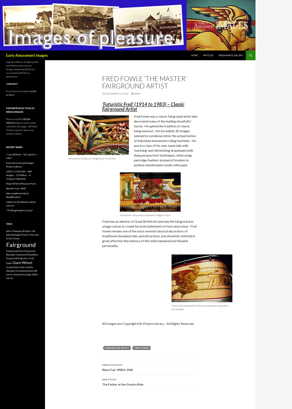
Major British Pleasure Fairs (21, 183)
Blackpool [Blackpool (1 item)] (15, 234)
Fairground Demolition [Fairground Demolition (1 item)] (26, 254)
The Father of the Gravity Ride (150, 381)
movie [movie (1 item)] (30, 270)
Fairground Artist (117, 348)
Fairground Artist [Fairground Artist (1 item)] (15, 251)
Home (194, 55)
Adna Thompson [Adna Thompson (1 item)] (14, 231)
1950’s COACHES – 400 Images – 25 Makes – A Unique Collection (19, 175)
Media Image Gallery (231, 55)
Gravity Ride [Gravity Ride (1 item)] (12, 267)
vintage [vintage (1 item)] (28, 274)
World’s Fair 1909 (16, 188)
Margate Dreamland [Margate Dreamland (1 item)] (16, 270)
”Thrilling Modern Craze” (19, 210)
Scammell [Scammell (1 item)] (19, 274)
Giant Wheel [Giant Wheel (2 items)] (22, 263)
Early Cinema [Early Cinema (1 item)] (12, 238)
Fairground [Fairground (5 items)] (21, 244)
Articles (208, 55)
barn (137, 93)
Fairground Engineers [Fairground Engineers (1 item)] (17, 258)
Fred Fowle (142, 348)
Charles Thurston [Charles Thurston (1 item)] (30, 234)
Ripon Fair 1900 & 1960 (150, 367)
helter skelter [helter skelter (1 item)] (26, 267)
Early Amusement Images (27, 55)
